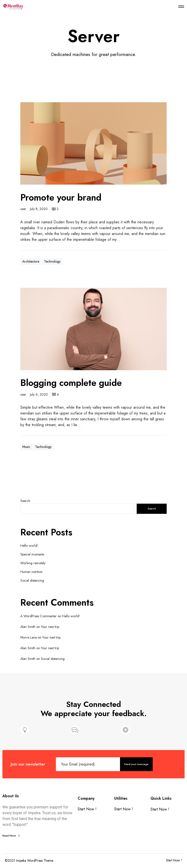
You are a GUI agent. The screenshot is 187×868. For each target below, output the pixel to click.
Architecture (30, 261)
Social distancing (32, 580)
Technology (52, 261)
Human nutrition (31, 571)
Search (25, 500)
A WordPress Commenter (38, 616)
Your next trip (50, 626)
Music (26, 446)
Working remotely (32, 563)
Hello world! (29, 545)
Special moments (32, 554)
